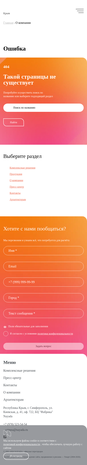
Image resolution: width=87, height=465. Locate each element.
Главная (8, 22)
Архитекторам (18, 199)
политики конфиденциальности (55, 333)
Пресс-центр (17, 186)
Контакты (15, 193)
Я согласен (16, 456)
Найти (13, 122)
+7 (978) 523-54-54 (15, 424)
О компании (16, 180)
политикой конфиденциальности (21, 444)
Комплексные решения (22, 167)
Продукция (16, 174)
